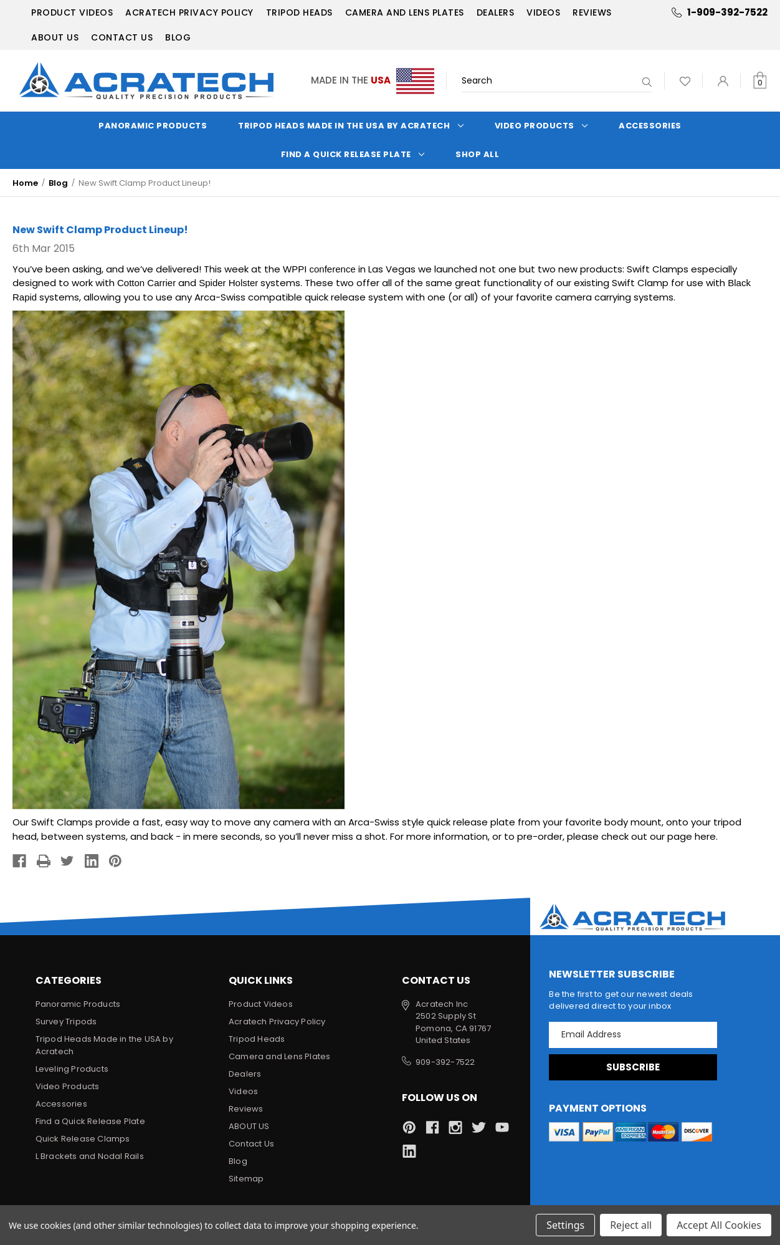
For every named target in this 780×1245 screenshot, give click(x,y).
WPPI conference (319, 269)
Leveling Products (72, 1069)
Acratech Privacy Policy (189, 12)
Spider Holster (228, 282)
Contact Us (122, 37)
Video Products (541, 126)
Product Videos (72, 12)
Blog (178, 37)
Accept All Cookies (719, 1225)
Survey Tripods (66, 1021)
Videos (543, 12)
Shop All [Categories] (477, 154)
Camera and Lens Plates (404, 12)
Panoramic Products (152, 126)
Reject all (631, 1225)
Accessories (650, 126)
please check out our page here (641, 836)
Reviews (592, 12)
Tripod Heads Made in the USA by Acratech (351, 126)
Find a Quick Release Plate (353, 154)
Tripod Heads (299, 12)
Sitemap (246, 1179)
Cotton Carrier (146, 282)
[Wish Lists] (685, 81)
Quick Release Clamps (83, 1139)
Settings (565, 1225)
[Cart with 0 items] (759, 81)
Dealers (496, 12)
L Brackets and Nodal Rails (90, 1156)
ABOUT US (54, 37)
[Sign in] (723, 81)
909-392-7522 (445, 1062)
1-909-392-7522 (727, 12)
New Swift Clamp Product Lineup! (100, 230)
